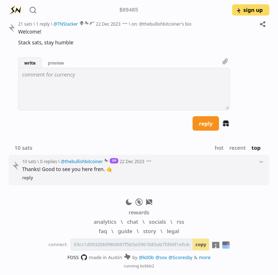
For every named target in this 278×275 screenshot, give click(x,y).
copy (200, 244)
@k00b (146, 257)
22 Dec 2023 (108, 24)
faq (103, 231)
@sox (161, 257)
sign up (249, 9)
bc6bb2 (147, 266)
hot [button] (219, 147)
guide (125, 231)
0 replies (48, 161)
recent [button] (237, 147)
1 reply (43, 24)
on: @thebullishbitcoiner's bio (161, 24)
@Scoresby (181, 257)
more (205, 257)
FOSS (77, 257)
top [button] (256, 147)
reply (206, 123)
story (149, 231)
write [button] (29, 63)
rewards (139, 212)
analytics (105, 221)
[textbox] (124, 89)
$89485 (128, 10)
